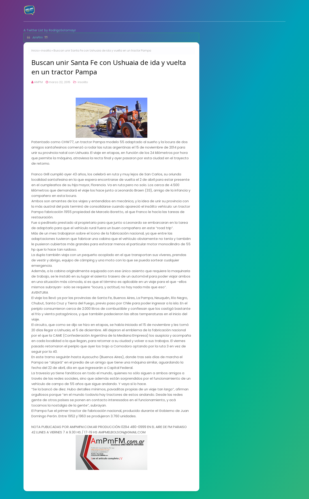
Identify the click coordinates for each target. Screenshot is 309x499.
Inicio (35, 50)
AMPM (38, 82)
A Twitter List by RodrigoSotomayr (50, 30)
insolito (46, 50)
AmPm (37, 37)
